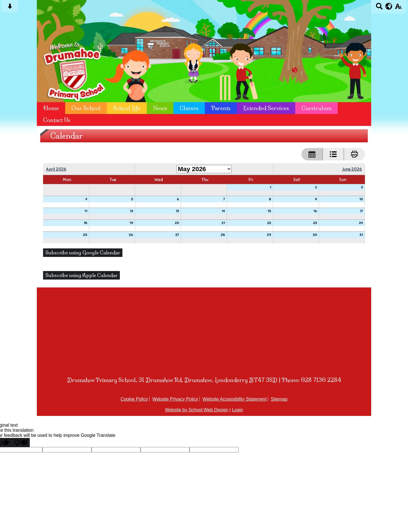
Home (51, 108)
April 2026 (56, 169)
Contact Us (56, 120)
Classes (189, 108)
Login (237, 409)
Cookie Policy (134, 399)
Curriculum (316, 108)
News (160, 108)
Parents (221, 108)
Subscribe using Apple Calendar (81, 275)
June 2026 (352, 169)
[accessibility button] (398, 8)
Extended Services (266, 108)
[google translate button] (389, 6)
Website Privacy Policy (175, 399)
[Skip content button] (10, 8)
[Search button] (379, 8)
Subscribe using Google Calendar (82, 253)
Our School (86, 108)
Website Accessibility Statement (235, 399)
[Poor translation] (21, 442)
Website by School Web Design (196, 409)
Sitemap (279, 399)
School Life (127, 108)
